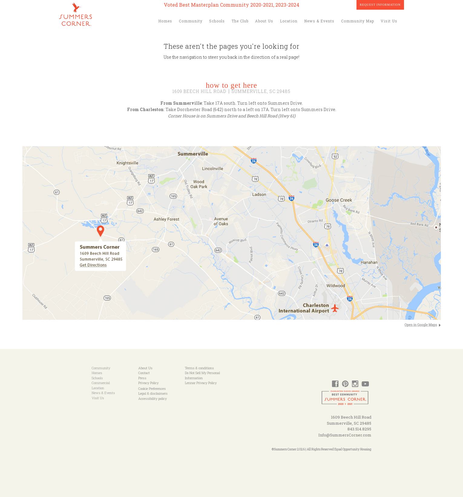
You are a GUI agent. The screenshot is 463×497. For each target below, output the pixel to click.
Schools (217, 21)
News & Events (319, 21)
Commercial (101, 382)
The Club (239, 21)
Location (288, 21)
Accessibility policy (152, 398)
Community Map (357, 21)
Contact (144, 372)
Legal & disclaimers (153, 393)
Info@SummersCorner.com (344, 435)
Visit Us (389, 21)
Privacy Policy (148, 382)
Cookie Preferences (152, 388)
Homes (165, 21)
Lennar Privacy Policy (201, 382)
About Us (264, 21)
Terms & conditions (199, 368)
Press (142, 378)
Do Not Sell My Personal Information (202, 375)
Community (190, 21)
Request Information (380, 4)
